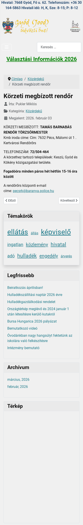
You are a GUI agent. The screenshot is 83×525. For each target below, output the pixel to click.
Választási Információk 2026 (41, 59)
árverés (66, 256)
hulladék (27, 256)
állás (34, 233)
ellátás (17, 232)
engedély (48, 256)
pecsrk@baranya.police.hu (33, 191)
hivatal (58, 244)
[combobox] (59, 47)
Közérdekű (34, 111)
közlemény (37, 244)
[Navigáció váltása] (7, 47)
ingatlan (15, 244)
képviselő (56, 232)
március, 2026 (18, 379)
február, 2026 (17, 387)
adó (11, 256)
